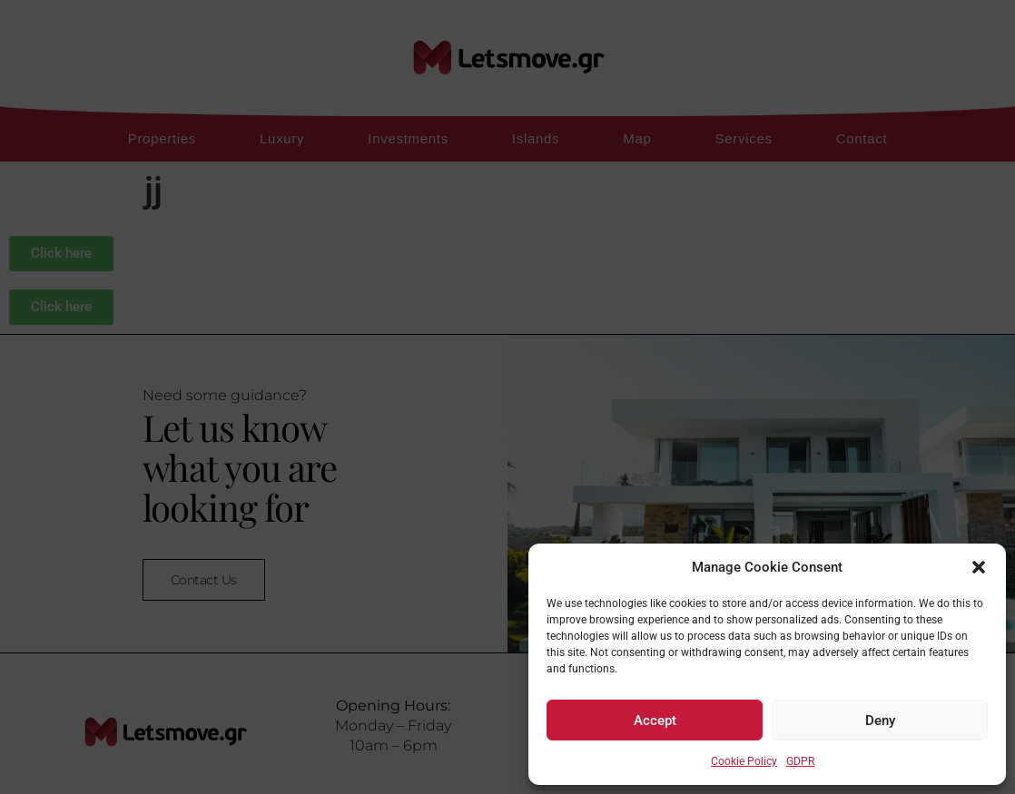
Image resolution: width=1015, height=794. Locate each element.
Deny (880, 720)
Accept (655, 720)
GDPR (800, 761)
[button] (979, 567)
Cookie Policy (744, 761)
